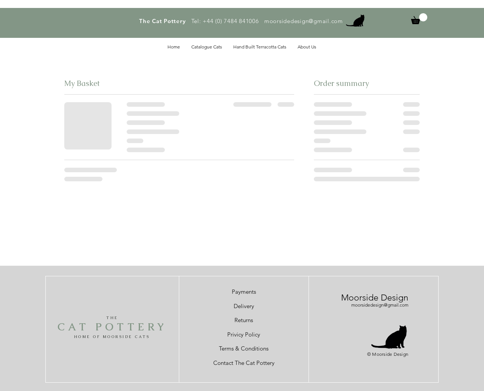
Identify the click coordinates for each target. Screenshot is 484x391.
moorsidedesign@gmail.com (303, 21)
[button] (419, 18)
